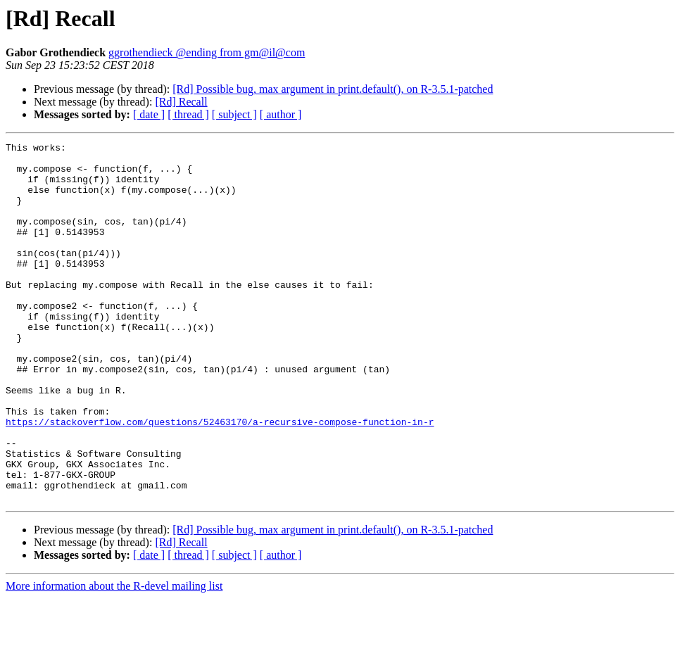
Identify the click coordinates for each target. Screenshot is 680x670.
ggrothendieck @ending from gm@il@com (206, 52)
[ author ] (281, 114)
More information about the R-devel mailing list (114, 658)
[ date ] (149, 114)
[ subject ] (234, 114)
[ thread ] (188, 114)
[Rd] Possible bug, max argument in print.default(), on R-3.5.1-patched (332, 89)
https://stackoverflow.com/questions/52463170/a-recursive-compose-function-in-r (220, 478)
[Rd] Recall (181, 102)
